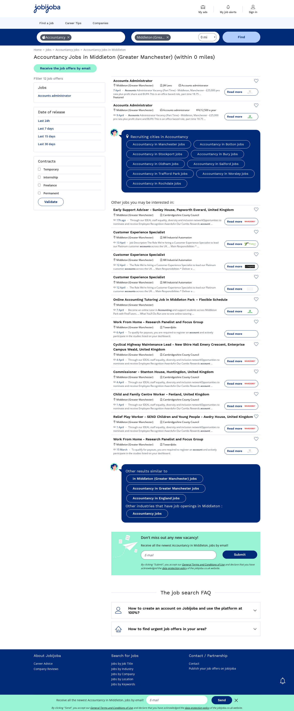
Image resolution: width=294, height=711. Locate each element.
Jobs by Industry (122, 669)
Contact (194, 663)
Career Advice (43, 663)
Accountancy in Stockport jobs (157, 154)
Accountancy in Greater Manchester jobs (166, 488)
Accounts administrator (54, 96)
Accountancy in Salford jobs (216, 164)
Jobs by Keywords (123, 684)
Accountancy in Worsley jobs (225, 174)
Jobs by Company (123, 674)
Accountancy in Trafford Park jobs (160, 174)
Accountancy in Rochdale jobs (157, 183)
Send (222, 700)
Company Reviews (46, 669)
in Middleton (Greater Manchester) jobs (165, 479)
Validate (50, 202)
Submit (240, 554)
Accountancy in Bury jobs (217, 154)
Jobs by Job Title (122, 663)
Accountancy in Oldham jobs (155, 164)
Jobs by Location (122, 679)
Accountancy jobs (147, 513)
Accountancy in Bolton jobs (222, 144)
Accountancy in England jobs (156, 498)
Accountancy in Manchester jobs (159, 144)
